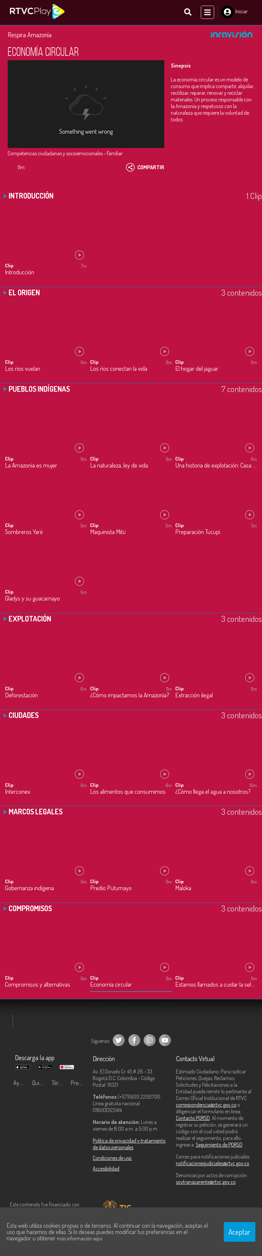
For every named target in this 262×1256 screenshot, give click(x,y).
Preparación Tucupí (197, 532)
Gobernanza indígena (29, 888)
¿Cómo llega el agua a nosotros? (213, 791)
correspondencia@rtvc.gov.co (206, 1105)
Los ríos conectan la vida (118, 369)
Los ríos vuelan (22, 369)
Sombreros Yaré (24, 532)
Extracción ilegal (194, 695)
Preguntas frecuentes (78, 1083)
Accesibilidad (106, 1169)
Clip (9, 266)
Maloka (183, 888)
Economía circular (111, 985)
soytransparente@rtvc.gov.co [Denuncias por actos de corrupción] (206, 1182)
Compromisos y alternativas (37, 985)
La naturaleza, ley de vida (119, 465)
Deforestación (21, 695)
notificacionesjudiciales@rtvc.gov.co (212, 1163)
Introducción (19, 272)
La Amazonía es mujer (31, 465)
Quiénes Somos (40, 1083)
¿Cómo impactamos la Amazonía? (129, 695)
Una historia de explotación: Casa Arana (216, 465)
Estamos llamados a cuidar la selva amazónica (216, 985)
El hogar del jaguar (196, 369)
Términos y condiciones (59, 1083)
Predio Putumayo (111, 888)
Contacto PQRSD (193, 1118)
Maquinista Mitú (108, 532)
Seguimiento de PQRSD (219, 1145)
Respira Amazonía (30, 35)
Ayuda (20, 1083)
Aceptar (239, 1231)
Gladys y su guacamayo (32, 599)
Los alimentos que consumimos (128, 791)
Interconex (17, 791)
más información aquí (79, 1238)
